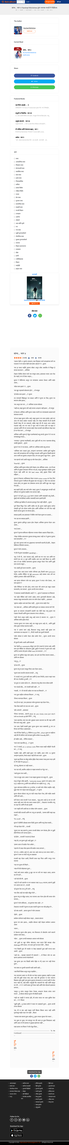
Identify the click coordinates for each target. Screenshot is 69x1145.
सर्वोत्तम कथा (26, 1083)
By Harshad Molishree (29, 52)
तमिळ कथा (51, 1099)
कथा (17, 158)
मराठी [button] (28, 2)
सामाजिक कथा (20, 204)
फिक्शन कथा (19, 165)
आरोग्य (18, 217)
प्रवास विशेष (19, 188)
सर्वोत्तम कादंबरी (26, 1086)
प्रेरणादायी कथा (20, 168)
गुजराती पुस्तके (39, 1088)
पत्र (17, 227)
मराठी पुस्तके (39, 1091)
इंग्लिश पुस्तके (39, 1083)
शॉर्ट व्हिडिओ (26, 1094)
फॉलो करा (29, 31)
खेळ (17, 252)
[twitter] (19, 1119)
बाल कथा (18, 175)
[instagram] (15, 1119)
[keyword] (21, 1)
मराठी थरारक (26, 55)
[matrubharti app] (43, 1)
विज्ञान (17, 262)
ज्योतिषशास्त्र (19, 259)
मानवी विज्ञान (19, 210)
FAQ (11, 1096)
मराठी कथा (51, 1088)
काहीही (18, 265)
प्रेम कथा (18, 197)
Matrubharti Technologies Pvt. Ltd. (30, 1142)
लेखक (24, 1091)
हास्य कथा (18, 178)
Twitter (34, 81)
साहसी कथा (19, 207)
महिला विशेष (19, 191)
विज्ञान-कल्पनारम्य (21, 246)
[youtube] (23, 1119)
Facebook (34, 75)
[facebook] (11, 1119)
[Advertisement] (34, 334)
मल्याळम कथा (51, 1096)
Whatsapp (34, 87)
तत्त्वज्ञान (18, 214)
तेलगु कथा (51, 1102)
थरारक (18, 243)
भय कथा (18, 230)
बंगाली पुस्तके (39, 1099)
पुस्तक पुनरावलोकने (21, 239)
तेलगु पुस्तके (38, 1096)
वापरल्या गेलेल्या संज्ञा (15, 1091)
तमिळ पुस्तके (39, 1094)
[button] (23, 1)
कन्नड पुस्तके (38, 1104)
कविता (18, 184)
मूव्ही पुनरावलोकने (21, 233)
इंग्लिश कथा (51, 1091)
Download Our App (34, 1072)
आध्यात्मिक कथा (20, 162)
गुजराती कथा (51, 1086)
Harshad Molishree (29, 28)
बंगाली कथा (51, 1094)
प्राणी (17, 256)
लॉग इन (59, 2)
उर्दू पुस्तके (38, 1107)
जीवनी (18, 220)
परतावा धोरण (13, 1094)
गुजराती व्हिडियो (26, 1088)
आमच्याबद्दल (13, 1083)
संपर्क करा (12, 1086)
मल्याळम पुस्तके (39, 1102)
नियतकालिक (19, 181)
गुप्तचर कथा (19, 201)
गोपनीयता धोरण (14, 1088)
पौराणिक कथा (20, 236)
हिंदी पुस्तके (38, 1086)
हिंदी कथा (50, 1083)
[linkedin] (27, 1119)
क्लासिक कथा (20, 171)
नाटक (17, 194)
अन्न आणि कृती (20, 223)
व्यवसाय (18, 249)
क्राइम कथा (19, 269)
